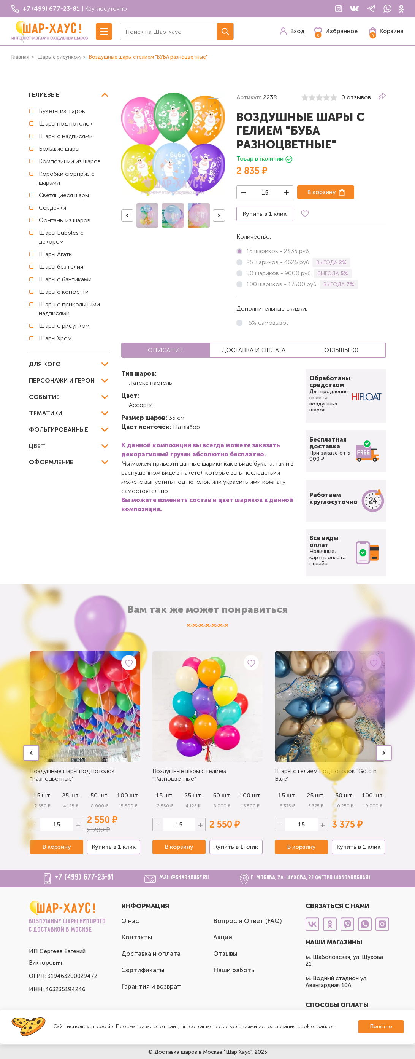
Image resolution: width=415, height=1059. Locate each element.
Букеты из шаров (62, 111)
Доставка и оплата (151, 953)
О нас (130, 921)
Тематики (45, 413)
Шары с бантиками (65, 279)
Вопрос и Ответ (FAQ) (247, 921)
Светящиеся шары (64, 195)
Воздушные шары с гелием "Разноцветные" (189, 774)
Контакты (136, 937)
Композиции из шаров (70, 161)
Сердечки (52, 207)
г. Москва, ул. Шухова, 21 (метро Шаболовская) (311, 877)
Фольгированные (58, 429)
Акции (222, 937)
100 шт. (128, 795)
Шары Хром (55, 338)
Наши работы (234, 970)
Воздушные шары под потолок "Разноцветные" (72, 774)
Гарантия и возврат (151, 986)
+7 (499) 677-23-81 (84, 877)
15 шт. (165, 795)
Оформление (51, 462)
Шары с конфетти (64, 291)
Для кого (45, 364)
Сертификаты (143, 970)
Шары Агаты (56, 254)
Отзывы (225, 953)
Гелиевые (44, 94)
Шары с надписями (66, 136)
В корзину (321, 192)
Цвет (37, 446)
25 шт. (193, 795)
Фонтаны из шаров (64, 220)
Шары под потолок (66, 123)
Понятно (381, 1026)
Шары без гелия (61, 266)
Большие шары (59, 148)
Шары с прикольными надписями (69, 309)
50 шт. (99, 795)
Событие (44, 396)
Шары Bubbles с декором (61, 237)
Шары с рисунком (64, 325)
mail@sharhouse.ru (184, 877)
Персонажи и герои (62, 380)
